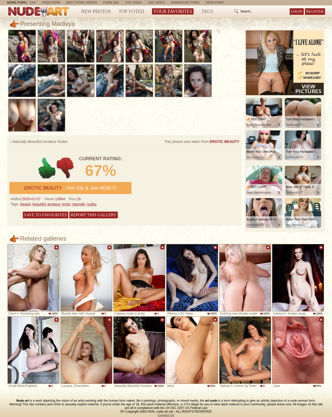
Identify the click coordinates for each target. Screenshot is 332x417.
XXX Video (133, 2)
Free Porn (51, 2)
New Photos (96, 11)
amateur (53, 204)
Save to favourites (45, 215)
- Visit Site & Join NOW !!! (70, 188)
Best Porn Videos (81, 2)
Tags (207, 11)
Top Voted (131, 11)
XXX (33, 2)
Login (296, 11)
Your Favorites (172, 11)
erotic (66, 204)
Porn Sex (111, 2)
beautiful (39, 204)
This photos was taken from (201, 142)
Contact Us (166, 415)
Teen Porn (214, 2)
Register (315, 11)
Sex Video (156, 2)
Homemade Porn (185, 2)
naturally (79, 204)
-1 (65, 168)
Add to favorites (56, 247)
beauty (25, 204)
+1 (47, 168)
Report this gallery (93, 215)
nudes (91, 204)
